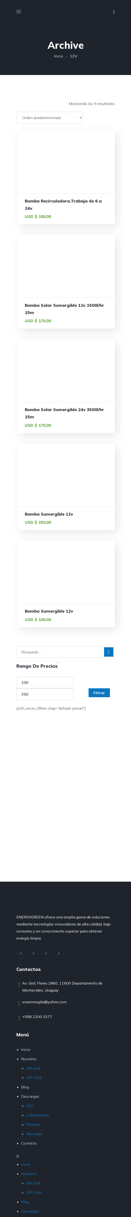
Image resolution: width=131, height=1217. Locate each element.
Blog (25, 1087)
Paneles (33, 1124)
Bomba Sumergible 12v (49, 514)
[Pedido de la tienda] (49, 118)
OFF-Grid (33, 1077)
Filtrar (99, 692)
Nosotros (29, 1058)
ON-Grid (33, 1068)
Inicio (58, 56)
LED (29, 1105)
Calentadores (37, 1115)
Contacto (29, 1143)
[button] (114, 11)
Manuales (34, 1133)
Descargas (30, 1096)
